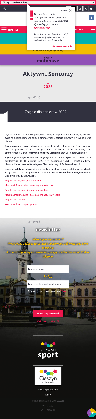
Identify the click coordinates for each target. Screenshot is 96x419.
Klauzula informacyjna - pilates (21, 204)
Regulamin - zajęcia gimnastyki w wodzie (26, 190)
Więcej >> (64, 291)
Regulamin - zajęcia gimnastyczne (23, 180)
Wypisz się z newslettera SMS (48, 321)
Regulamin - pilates (15, 199)
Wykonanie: (48, 408)
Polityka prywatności (48, 389)
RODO (48, 395)
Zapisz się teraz (48, 313)
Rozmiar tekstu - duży (91, 8)
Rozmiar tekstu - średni (85, 8)
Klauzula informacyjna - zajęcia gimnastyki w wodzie (32, 194)
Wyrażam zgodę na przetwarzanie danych (46, 291)
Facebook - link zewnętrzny (91, 18)
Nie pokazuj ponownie (62, 46)
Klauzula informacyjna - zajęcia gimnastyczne (29, 185)
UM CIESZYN (57, 401)
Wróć (36, 98)
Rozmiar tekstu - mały (80, 8)
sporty (48, 60)
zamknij (66, 10)
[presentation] (48, 300)
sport (48, 355)
